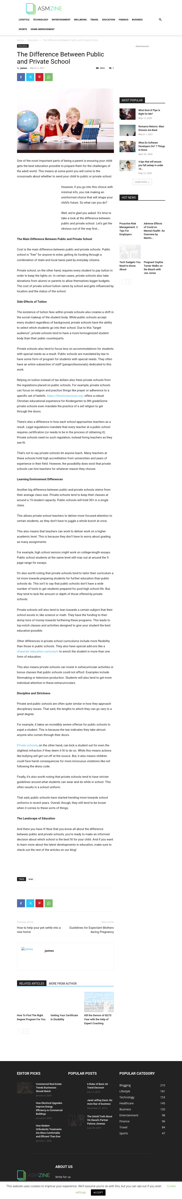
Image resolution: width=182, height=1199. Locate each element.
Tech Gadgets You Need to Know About (130, 266)
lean (31, 878)
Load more (142, 182)
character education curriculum (38, 651)
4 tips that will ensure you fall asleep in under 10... (151, 165)
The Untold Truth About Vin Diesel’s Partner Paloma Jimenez (99, 1120)
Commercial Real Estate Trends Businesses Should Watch (49, 1088)
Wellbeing (80, 19)
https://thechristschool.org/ (65, 396)
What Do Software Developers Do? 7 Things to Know (152, 146)
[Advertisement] (118, 9)
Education (108, 19)
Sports (23, 29)
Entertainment (61, 19)
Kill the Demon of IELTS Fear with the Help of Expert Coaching (97, 1019)
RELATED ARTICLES (31, 983)
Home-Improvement (42, 29)
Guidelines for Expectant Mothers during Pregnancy (91, 930)
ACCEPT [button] (98, 1192)
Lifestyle (24, 19)
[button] (160, 20)
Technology (40, 19)
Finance (123, 19)
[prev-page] (19, 1031)
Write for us (63, 1177)
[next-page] (25, 1031)
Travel (94, 19)
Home (20, 40)
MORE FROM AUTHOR (62, 983)
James (23, 67)
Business (137, 19)
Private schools (27, 745)
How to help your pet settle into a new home (39, 930)
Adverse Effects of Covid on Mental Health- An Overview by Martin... (154, 230)
